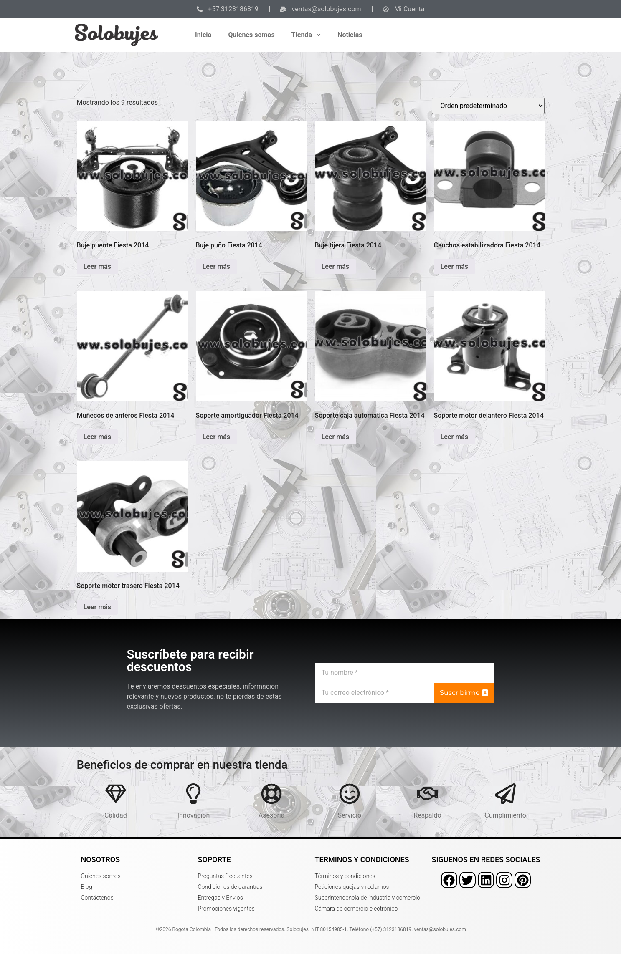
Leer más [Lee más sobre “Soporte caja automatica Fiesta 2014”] (335, 437)
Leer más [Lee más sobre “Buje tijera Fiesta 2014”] (335, 266)
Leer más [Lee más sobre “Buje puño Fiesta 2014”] (216, 266)
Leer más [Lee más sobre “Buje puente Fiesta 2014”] (97, 266)
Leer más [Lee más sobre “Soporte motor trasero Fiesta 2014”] (97, 607)
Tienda (306, 34)
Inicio (203, 35)
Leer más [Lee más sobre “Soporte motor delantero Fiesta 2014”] (454, 437)
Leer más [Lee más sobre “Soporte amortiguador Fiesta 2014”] (216, 437)
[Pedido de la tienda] (488, 106)
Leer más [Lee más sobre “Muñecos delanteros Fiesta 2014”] (97, 437)
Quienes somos (251, 35)
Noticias (349, 35)
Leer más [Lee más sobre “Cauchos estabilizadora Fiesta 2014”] (454, 266)
